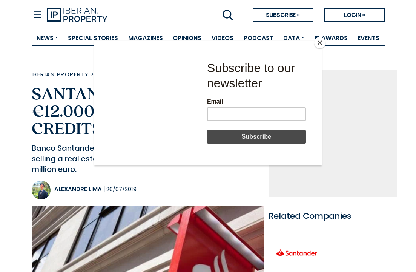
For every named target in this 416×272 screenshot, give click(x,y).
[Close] (319, 42)
